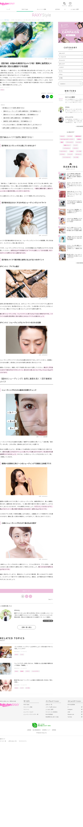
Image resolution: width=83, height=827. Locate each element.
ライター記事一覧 (48, 621)
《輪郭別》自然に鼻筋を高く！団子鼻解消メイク (17, 121)
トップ (8, 9)
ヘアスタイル (67, 148)
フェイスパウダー (35, 671)
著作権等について (46, 730)
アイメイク (62, 60)
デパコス (62, 154)
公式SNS (57, 9)
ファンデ (70, 154)
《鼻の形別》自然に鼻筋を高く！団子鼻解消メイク (17, 118)
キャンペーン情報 (41, 9)
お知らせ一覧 (49, 704)
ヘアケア (61, 67)
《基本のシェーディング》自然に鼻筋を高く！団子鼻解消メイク (21, 111)
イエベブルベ (63, 151)
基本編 (22, 671)
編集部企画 (78, 136)
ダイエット (78, 154)
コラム (60, 74)
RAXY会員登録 (71, 704)
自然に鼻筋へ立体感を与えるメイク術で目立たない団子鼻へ (20, 128)
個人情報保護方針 (37, 730)
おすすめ (70, 136)
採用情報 (54, 730)
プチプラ (75, 148)
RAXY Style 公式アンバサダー (67, 139)
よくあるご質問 (75, 9)
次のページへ (27, 591)
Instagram (70, 709)
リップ (22, 654)
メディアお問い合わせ (51, 707)
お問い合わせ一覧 (12, 741)
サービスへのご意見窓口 (52, 712)
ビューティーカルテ (28, 712)
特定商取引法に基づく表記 (52, 717)
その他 (60, 78)
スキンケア (62, 53)
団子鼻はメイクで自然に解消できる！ (13, 108)
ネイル (60, 71)
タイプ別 (27, 688)
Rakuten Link (71, 714)
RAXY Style (25, 9)
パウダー (27, 671)
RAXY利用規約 (49, 714)
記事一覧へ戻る (27, 627)
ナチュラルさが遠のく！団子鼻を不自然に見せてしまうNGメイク (22, 125)
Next (50, 599)
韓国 (62, 142)
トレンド (78, 142)
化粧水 (71, 151)
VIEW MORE (79, 126)
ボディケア (62, 64)
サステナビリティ (23, 741)
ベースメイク (6, 87)
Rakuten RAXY (7, 4)
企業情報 (29, 730)
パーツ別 (79, 151)
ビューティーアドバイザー (30, 714)
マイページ (26, 709)
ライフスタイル (66, 157)
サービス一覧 (3, 741)
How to (2, 89)
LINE (69, 712)
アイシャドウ (70, 142)
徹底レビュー (67, 145)
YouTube (70, 717)
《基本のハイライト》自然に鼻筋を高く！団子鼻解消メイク (20, 114)
